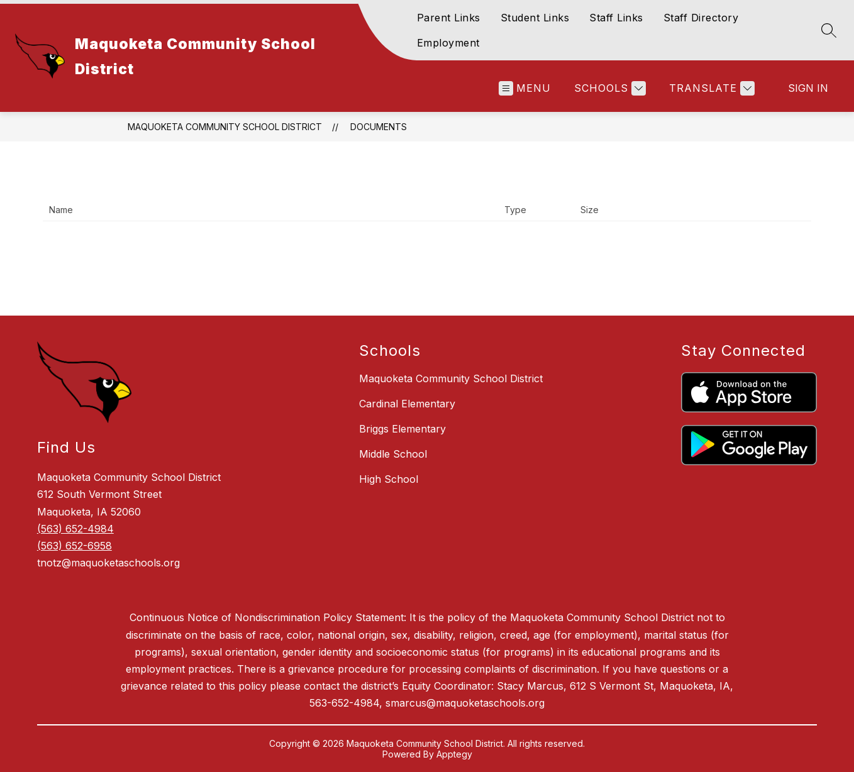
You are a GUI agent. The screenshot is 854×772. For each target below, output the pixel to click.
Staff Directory (701, 17)
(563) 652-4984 (75, 528)
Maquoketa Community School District (225, 126)
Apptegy (454, 754)
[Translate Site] (710, 88)
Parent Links (448, 17)
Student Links (535, 17)
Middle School (393, 454)
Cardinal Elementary (407, 403)
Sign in (808, 88)
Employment (448, 42)
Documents (378, 126)
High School (388, 479)
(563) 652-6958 (74, 545)
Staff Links (616, 17)
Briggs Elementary (402, 428)
